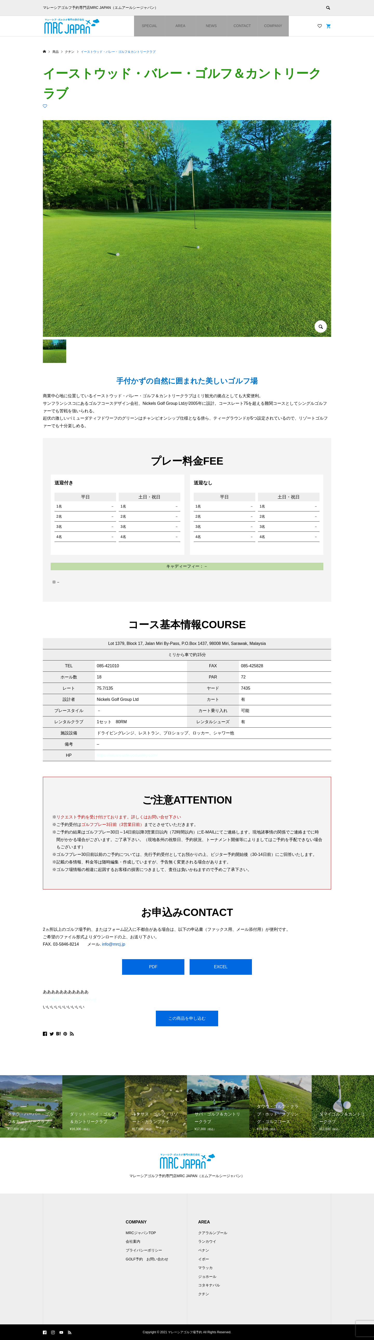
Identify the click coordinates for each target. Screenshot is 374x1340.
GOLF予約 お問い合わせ (147, 1259)
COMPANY (273, 26)
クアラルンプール (212, 1233)
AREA (180, 26)
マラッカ (205, 1268)
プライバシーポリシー (144, 1250)
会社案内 (133, 1241)
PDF (153, 967)
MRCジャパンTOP (141, 1233)
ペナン (203, 1250)
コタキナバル (209, 1285)
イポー (203, 1259)
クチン (203, 1294)
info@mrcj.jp (113, 944)
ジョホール (207, 1276)
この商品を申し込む (187, 1018)
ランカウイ (207, 1241)
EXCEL (221, 967)
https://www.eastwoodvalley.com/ (127, 755)
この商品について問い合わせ (70, 999)
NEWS (211, 26)
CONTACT (242, 26)
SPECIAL (149, 26)
